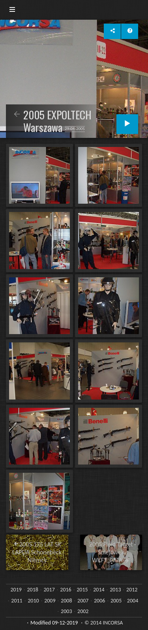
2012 (131, 589)
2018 (32, 589)
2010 (33, 600)
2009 (49, 600)
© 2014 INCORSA (103, 622)
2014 (98, 589)
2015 (82, 589)
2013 (115, 589)
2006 (99, 600)
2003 (66, 611)
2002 (82, 611)
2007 (82, 600)
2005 (116, 600)
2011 (16, 600)
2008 (66, 600)
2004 (132, 600)
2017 (48, 589)
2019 (16, 589)
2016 (65, 589)
